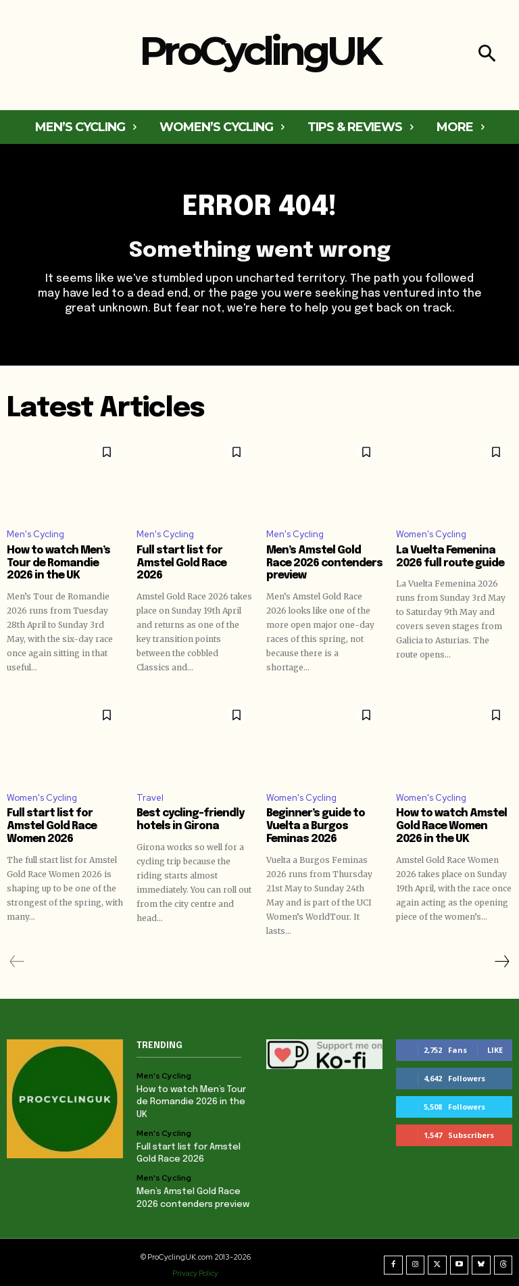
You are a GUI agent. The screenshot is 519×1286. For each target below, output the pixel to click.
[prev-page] (17, 958)
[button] (487, 55)
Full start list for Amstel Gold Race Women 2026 (65, 818)
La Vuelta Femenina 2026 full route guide (447, 556)
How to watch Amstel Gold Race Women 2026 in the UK (453, 824)
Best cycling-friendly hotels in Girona (188, 818)
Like (495, 1046)
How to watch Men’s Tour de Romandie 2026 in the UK (63, 562)
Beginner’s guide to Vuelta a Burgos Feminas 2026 (324, 824)
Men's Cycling (35, 534)
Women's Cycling (431, 534)
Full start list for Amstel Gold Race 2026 (195, 556)
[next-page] (501, 958)
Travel (150, 795)
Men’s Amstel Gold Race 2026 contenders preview (323, 562)
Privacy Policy (195, 1267)
